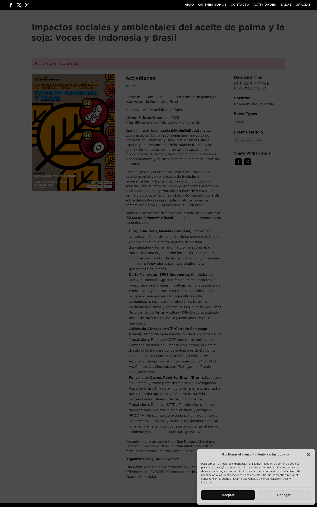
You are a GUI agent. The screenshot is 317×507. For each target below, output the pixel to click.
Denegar (284, 495)
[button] (309, 454)
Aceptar (228, 495)
